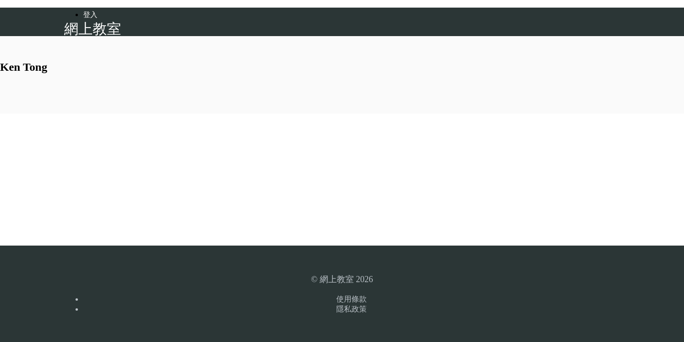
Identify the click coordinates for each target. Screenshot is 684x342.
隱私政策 (351, 309)
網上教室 (92, 29)
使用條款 (351, 299)
